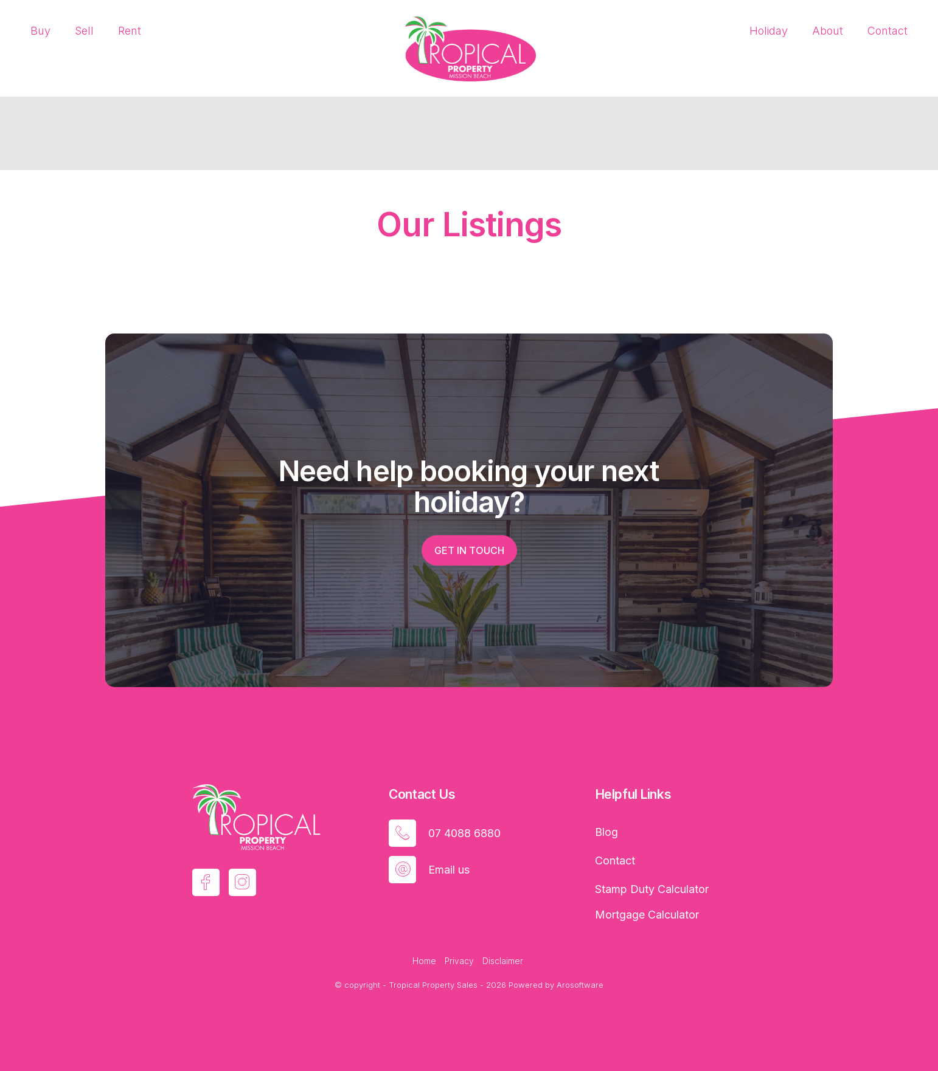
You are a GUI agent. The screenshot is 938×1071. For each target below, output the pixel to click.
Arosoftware (580, 985)
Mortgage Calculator (647, 914)
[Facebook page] (206, 882)
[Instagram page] (242, 882)
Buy (40, 30)
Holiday (768, 30)
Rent (129, 30)
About (827, 30)
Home (424, 961)
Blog (606, 832)
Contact (887, 30)
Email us (449, 869)
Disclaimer (502, 961)
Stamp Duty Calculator (652, 889)
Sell (84, 30)
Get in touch (469, 550)
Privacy (459, 961)
